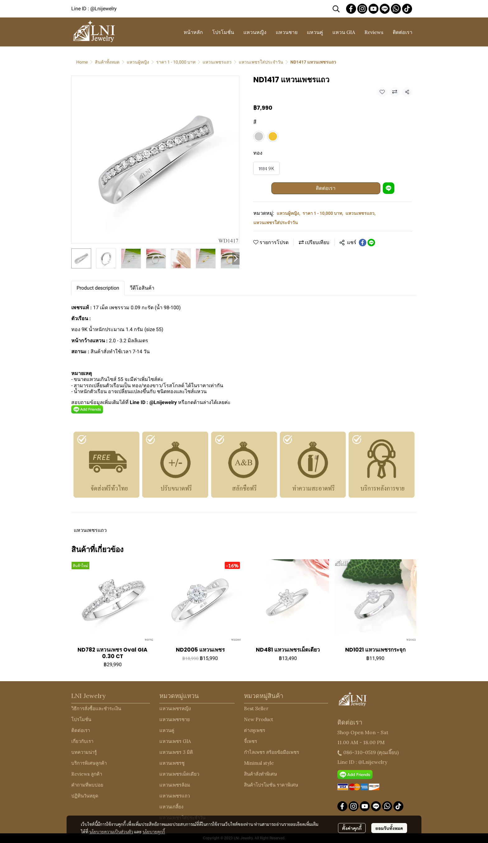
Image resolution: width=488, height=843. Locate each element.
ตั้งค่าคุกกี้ (352, 828)
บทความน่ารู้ (84, 752)
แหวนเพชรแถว (217, 62)
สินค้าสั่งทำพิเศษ (260, 774)
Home (82, 62)
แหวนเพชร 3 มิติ (176, 752)
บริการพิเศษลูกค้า (89, 763)
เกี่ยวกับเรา (82, 741)
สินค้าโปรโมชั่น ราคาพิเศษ (271, 785)
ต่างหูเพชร (254, 730)
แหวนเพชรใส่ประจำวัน (261, 62)
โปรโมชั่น (81, 719)
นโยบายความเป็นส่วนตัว (111, 831)
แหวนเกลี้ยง (171, 807)
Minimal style (259, 763)
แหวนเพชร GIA (175, 741)
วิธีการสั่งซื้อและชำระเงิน (96, 708)
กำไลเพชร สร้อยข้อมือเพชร (271, 752)
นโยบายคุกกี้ (154, 831)
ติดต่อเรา (326, 188)
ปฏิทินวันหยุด (84, 796)
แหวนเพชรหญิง (175, 708)
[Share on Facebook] (362, 242)
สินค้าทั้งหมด (107, 62)
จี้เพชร (250, 741)
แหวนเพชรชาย (174, 719)
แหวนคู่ (166, 730)
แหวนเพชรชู (172, 763)
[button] (336, 8)
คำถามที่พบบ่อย (87, 785)
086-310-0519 (359, 752)
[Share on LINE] (371, 242)
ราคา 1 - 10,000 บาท (175, 62)
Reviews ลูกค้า (86, 774)
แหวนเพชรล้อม (174, 785)
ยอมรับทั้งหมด (389, 828)
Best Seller (256, 708)
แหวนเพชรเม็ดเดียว (179, 774)
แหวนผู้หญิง (138, 62)
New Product (258, 719)
